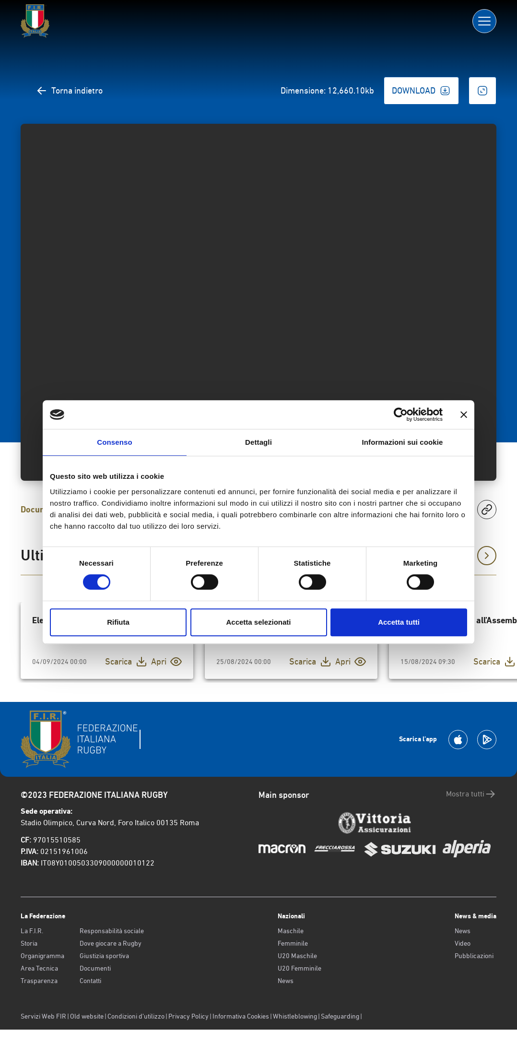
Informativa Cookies (240, 1016)
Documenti (95, 968)
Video (462, 943)
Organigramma (42, 956)
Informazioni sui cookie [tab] (402, 442)
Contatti (90, 981)
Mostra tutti (471, 794)
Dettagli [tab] (258, 442)
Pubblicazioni (474, 956)
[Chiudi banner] (463, 414)
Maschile (291, 931)
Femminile (293, 943)
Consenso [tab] (114, 442)
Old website (87, 1016)
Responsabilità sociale (112, 931)
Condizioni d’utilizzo (135, 1016)
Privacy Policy (188, 1016)
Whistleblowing (295, 1016)
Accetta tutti (399, 622)
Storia (29, 943)
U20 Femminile (299, 968)
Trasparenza (39, 981)
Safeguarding (340, 1016)
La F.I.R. (32, 931)
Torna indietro (69, 90)
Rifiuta (118, 622)
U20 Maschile (297, 956)
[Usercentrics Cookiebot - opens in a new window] (401, 414)
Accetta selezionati (258, 622)
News (286, 981)
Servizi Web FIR (43, 1016)
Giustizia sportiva (104, 956)
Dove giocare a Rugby (110, 943)
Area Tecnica (39, 968)
